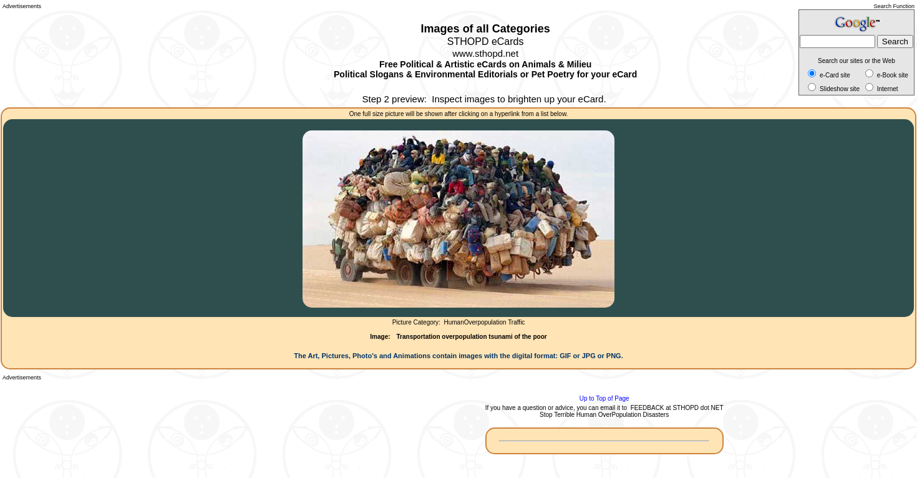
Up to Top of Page (604, 398)
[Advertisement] (58, 56)
